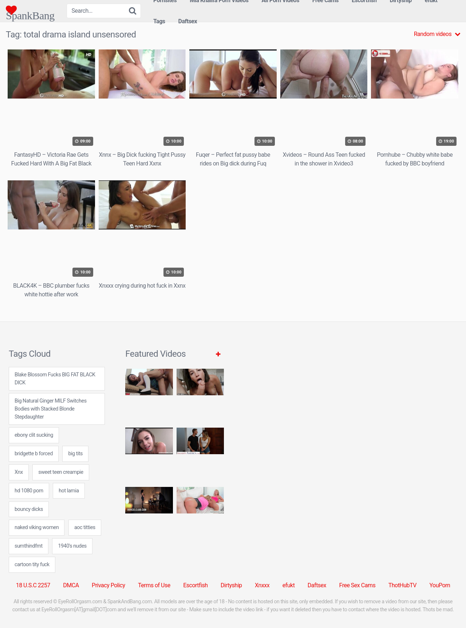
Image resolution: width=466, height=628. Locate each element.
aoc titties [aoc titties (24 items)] (84, 527)
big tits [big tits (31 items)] (75, 454)
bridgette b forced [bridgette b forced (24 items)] (34, 454)
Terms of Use (154, 585)
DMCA (71, 585)
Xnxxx (262, 585)
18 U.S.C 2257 (33, 585)
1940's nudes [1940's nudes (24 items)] (72, 546)
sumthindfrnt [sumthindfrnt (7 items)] (29, 546)
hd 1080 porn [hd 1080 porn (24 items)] (29, 491)
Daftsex (187, 21)
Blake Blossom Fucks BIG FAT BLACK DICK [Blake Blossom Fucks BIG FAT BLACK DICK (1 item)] (55, 379)
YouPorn (439, 585)
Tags (159, 21)
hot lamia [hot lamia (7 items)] (69, 491)
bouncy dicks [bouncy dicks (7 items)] (29, 509)
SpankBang (30, 10)
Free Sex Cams (357, 585)
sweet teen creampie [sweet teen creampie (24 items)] (60, 472)
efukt (289, 585)
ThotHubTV (402, 585)
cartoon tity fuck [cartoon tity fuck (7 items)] (32, 564)
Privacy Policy (108, 585)
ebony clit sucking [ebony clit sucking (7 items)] (34, 435)
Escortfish (195, 585)
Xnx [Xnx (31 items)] (19, 472)
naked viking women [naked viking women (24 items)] (37, 527)
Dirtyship (231, 585)
